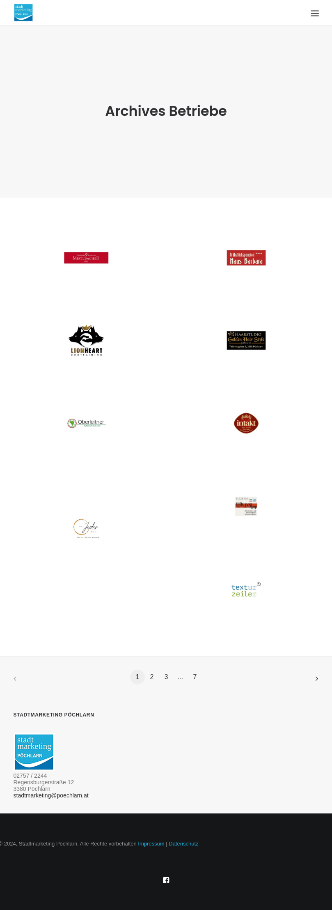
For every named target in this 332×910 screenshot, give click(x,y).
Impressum (151, 844)
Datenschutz (183, 844)
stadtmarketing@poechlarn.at (51, 795)
